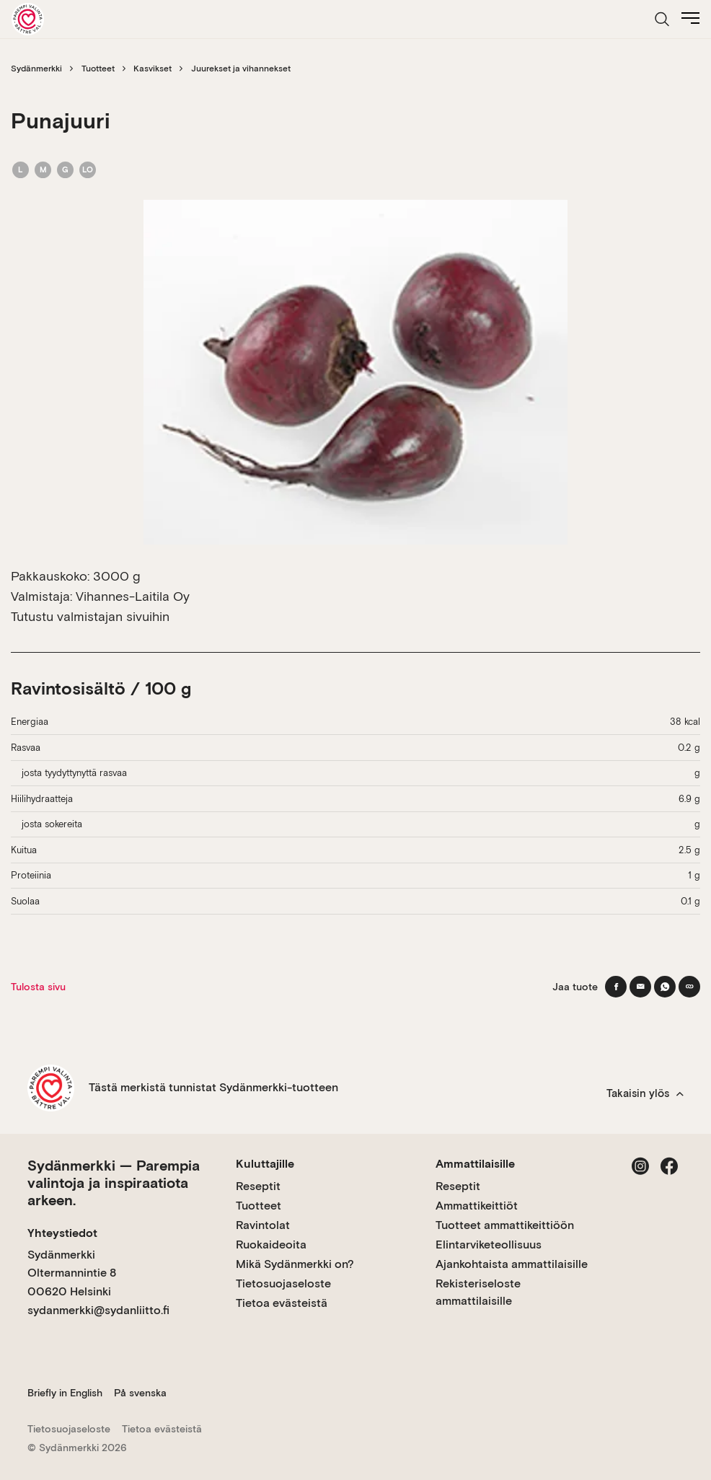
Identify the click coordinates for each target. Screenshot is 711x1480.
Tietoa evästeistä (281, 1303)
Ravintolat (263, 1225)
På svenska (140, 1392)
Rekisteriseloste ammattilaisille (478, 1292)
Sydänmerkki (36, 68)
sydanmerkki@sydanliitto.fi (98, 1310)
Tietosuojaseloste (283, 1283)
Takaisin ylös (645, 1093)
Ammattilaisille (475, 1164)
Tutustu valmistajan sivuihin (90, 616)
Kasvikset (152, 68)
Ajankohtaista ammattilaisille (512, 1264)
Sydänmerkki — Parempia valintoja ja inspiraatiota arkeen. (113, 1183)
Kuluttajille (265, 1164)
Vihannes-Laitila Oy (133, 596)
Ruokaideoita (271, 1244)
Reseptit (258, 1186)
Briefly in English (64, 1392)
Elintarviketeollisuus (489, 1244)
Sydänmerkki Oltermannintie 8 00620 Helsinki (71, 1273)
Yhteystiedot (62, 1233)
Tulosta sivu (38, 986)
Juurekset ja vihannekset (241, 68)
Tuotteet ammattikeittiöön (505, 1225)
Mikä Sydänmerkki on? (295, 1264)
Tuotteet (98, 68)
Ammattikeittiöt (477, 1205)
